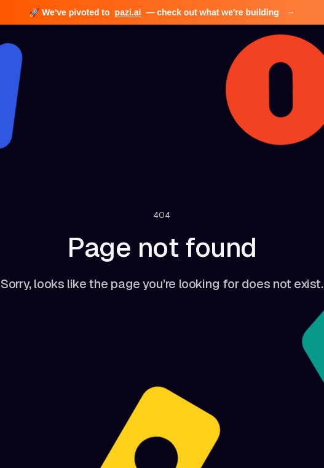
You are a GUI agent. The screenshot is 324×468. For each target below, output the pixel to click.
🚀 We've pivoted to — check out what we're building (161, 12)
